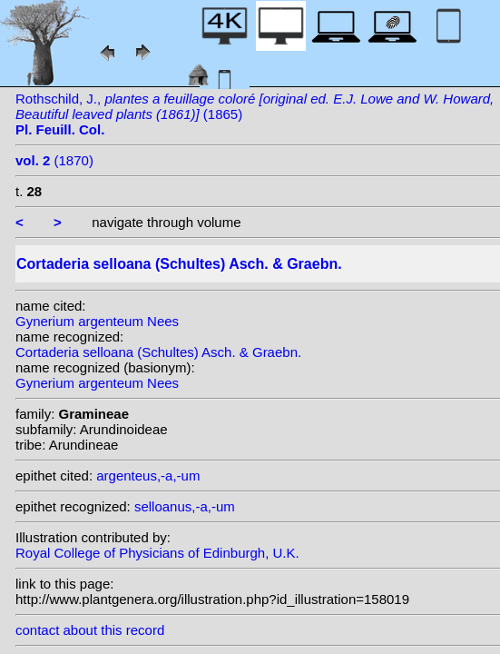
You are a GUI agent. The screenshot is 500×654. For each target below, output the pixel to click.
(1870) (54, 160)
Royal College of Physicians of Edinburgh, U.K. (157, 552)
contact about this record (89, 630)
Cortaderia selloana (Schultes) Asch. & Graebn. (158, 352)
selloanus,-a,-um (184, 506)
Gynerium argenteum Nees (97, 321)
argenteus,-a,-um (148, 475)
